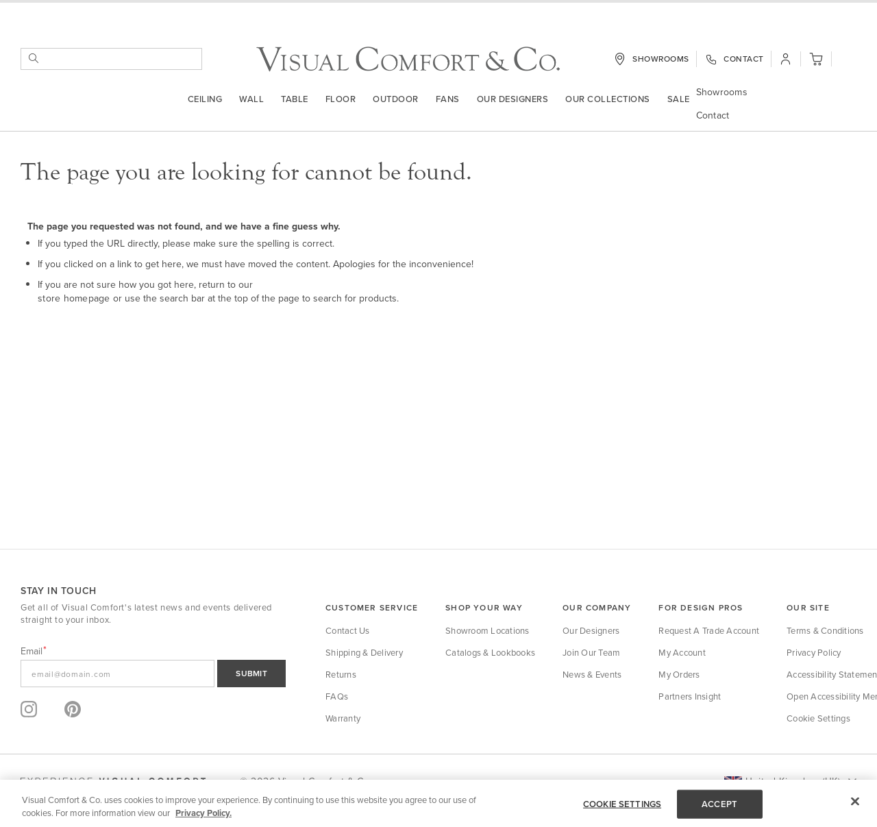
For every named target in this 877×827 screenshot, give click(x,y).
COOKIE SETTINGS (622, 804)
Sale (678, 100)
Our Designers (513, 100)
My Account (682, 652)
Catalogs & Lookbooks (490, 652)
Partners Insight (689, 696)
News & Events (592, 674)
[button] (847, 61)
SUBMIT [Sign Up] (251, 673)
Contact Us (347, 630)
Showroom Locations (487, 630)
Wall (251, 100)
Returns (340, 674)
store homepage (74, 299)
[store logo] (408, 61)
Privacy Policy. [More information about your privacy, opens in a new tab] (203, 812)
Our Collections (607, 100)
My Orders (679, 674)
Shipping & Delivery (364, 652)
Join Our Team (591, 652)
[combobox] (111, 60)
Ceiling (205, 100)
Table (294, 100)
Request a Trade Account (708, 630)
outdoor (396, 100)
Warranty (342, 718)
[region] (438, 803)
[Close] (855, 802)
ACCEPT (719, 804)
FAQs (336, 696)
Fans (448, 100)
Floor (340, 100)
